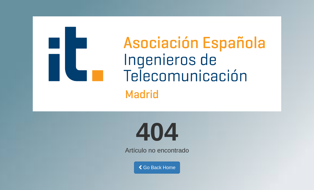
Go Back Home (157, 167)
